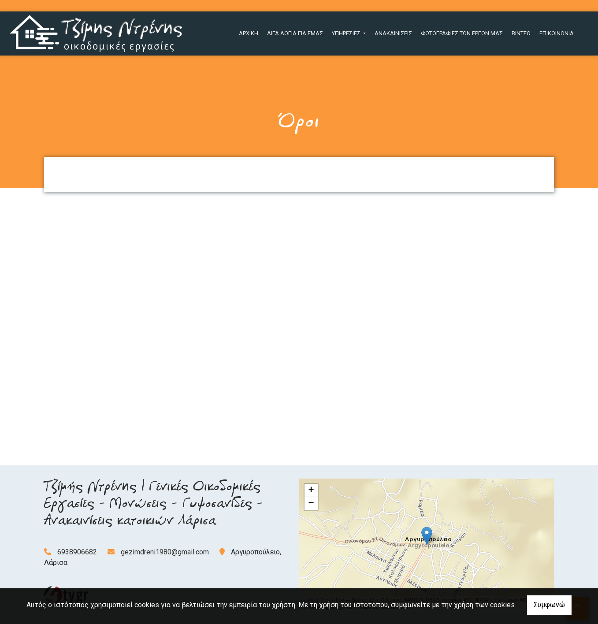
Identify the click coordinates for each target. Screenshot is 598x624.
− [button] (311, 503)
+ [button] (311, 490)
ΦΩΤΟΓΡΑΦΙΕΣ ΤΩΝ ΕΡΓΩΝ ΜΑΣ (462, 33)
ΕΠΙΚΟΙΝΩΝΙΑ (556, 33)
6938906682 (77, 552)
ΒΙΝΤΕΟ (521, 33)
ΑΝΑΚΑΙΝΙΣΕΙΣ (393, 33)
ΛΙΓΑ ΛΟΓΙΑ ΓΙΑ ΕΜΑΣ (295, 33)
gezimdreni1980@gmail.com (165, 552)
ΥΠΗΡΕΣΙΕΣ (347, 33)
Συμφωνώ (549, 605)
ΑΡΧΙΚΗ (248, 33)
